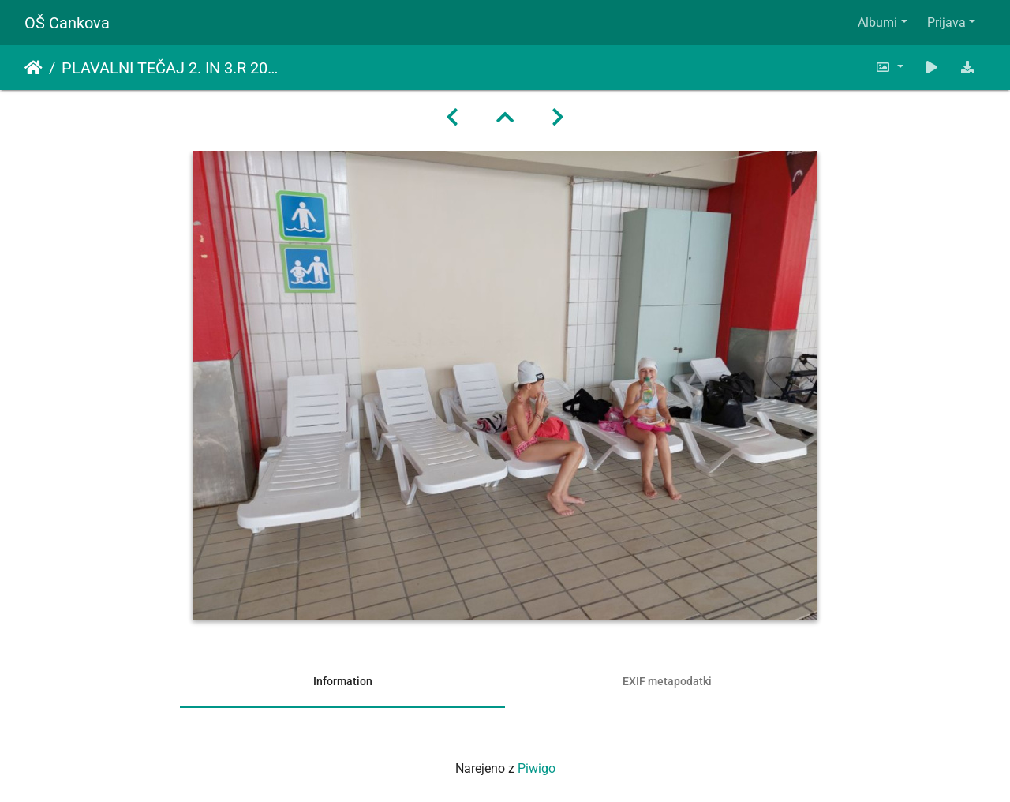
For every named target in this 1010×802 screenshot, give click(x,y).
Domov (33, 68)
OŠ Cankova (67, 22)
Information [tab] (342, 681)
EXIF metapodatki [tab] (667, 681)
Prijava (946, 22)
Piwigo (537, 768)
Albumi (877, 22)
